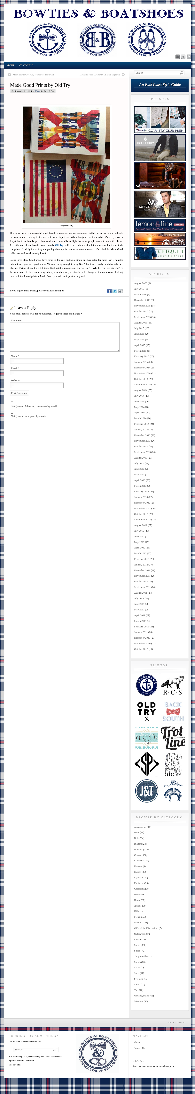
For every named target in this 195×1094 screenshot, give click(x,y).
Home (37, 91)
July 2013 (139, 463)
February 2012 (141, 558)
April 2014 (139, 412)
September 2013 (142, 452)
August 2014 (140, 390)
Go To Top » (176, 1022)
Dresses (138, 866)
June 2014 (139, 401)
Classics (138, 855)
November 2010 (142, 643)
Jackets (138, 905)
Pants (137, 939)
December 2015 (142, 299)
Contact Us (26, 65)
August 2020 (140, 283)
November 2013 (142, 440)
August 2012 (140, 525)
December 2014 (142, 367)
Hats (136, 894)
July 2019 (139, 288)
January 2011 (141, 632)
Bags (136, 832)
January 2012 (141, 564)
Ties (136, 990)
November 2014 (142, 373)
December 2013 (142, 435)
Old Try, (59, 245)
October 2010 (141, 649)
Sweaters (138, 978)
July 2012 (139, 530)
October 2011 (141, 581)
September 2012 (142, 519)
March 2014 (140, 418)
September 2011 (142, 587)
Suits (136, 973)
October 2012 (141, 514)
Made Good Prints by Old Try (40, 85)
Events (137, 871)
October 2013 (141, 446)
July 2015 (139, 328)
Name (15, 356)
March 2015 (140, 350)
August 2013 (140, 457)
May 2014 (139, 407)
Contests (138, 860)
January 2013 (141, 496)
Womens (138, 1001)
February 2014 (141, 423)
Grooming (139, 888)
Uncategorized (141, 995)
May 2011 (139, 609)
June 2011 (139, 603)
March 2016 (140, 294)
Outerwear (139, 933)
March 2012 (140, 553)
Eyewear (138, 877)
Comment (16, 320)
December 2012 (142, 502)
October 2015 (141, 311)
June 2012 (139, 536)
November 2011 (142, 575)
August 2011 (140, 592)
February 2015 (141, 356)
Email (15, 368)
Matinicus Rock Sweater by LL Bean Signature (100, 74)
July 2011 (139, 598)
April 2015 (139, 345)
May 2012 (139, 542)
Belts (136, 838)
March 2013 (140, 485)
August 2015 (140, 322)
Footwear (139, 883)
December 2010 (142, 637)
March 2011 (140, 620)
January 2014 (141, 429)
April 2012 (139, 547)
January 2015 (141, 361)
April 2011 (139, 615)
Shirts (137, 944)
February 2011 (141, 626)
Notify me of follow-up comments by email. (34, 406)
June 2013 (139, 468)
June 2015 (139, 333)
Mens (137, 916)
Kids (136, 911)
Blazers (138, 843)
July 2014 (139, 395)
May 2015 (139, 339)
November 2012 (142, 508)
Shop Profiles (141, 956)
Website (15, 380)
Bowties (138, 849)
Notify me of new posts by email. (28, 416)
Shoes (137, 950)
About (10, 65)
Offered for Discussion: (146, 928)
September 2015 (142, 316)
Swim (137, 984)
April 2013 (139, 480)
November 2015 (142, 305)
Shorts (137, 961)
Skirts (137, 967)
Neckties (138, 922)
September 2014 (142, 384)
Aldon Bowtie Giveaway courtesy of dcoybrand (33, 74)
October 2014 (141, 378)
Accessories (140, 826)
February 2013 (141, 491)
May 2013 (139, 474)
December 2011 (142, 570)
